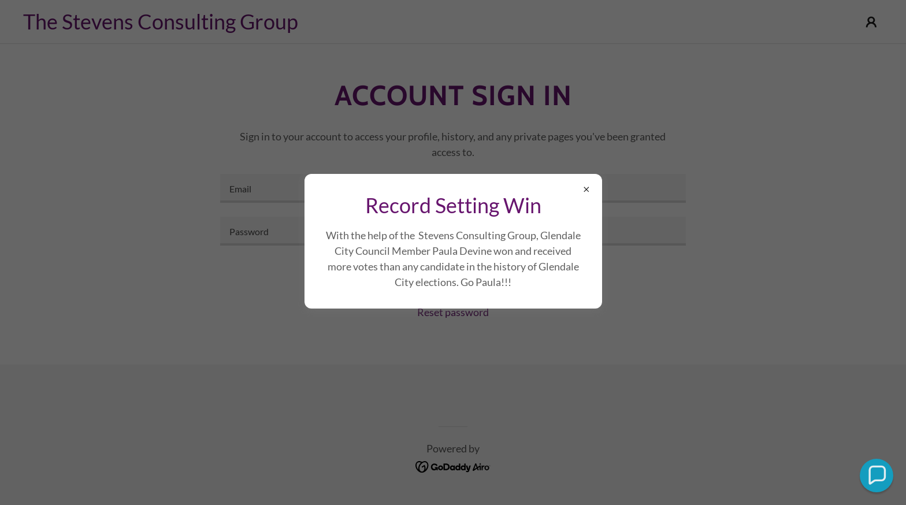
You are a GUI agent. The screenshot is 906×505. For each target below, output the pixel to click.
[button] (876, 475)
